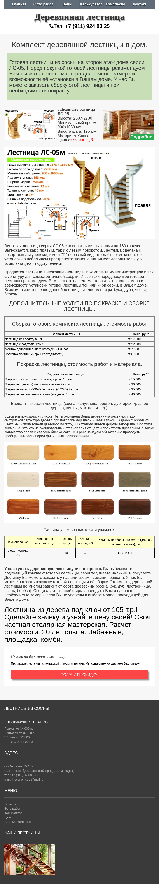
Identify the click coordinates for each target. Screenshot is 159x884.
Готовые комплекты (18, 821)
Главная (19, 4)
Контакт (140, 4)
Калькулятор (91, 4)
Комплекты (115, 4)
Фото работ (43, 4)
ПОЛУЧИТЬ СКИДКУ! (80, 675)
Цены (67, 4)
